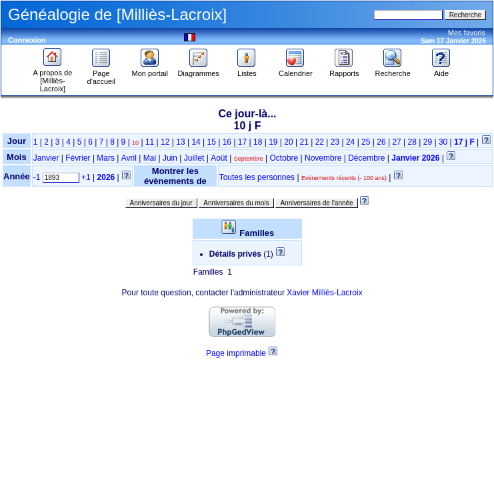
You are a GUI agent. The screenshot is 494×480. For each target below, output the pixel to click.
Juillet (194, 158)
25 (365, 142)
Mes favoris (466, 33)
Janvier (46, 158)
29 (427, 142)
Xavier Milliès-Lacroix (324, 292)
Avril (129, 158)
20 (288, 142)
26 (381, 142)
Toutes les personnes (257, 177)
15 (211, 142)
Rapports (344, 70)
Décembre (366, 158)
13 (180, 142)
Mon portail (150, 70)
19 (273, 142)
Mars (106, 158)
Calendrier (296, 70)
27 (396, 142)
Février (77, 158)
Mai (149, 158)
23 (335, 142)
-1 (37, 177)
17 (242, 142)
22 (319, 142)
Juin (170, 158)
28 (412, 142)
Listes (246, 70)
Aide (441, 70)
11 (149, 142)
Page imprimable (236, 353)
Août (219, 158)
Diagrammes (198, 70)
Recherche (393, 70)
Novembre (323, 158)
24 (350, 142)
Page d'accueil (101, 74)
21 (303, 142)
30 (443, 142)
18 (257, 142)
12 (165, 142)
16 (227, 142)
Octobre (284, 158)
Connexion (27, 40)
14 (195, 142)
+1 (86, 177)
